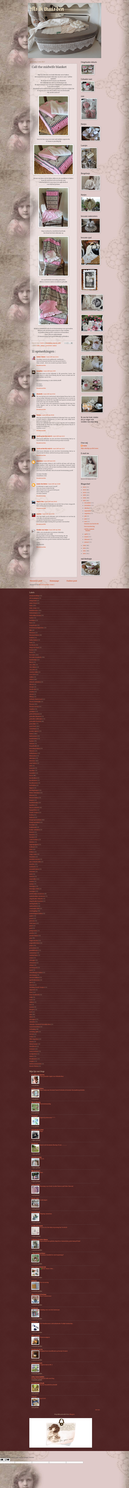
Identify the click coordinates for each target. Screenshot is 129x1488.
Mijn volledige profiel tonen (89, 448)
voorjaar (32, 1049)
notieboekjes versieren (36, 894)
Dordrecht (32, 689)
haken (55, 345)
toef (30, 1012)
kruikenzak (33, 827)
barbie (31, 618)
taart (31, 999)
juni (85, 519)
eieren (31, 694)
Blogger (71, 1414)
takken (31, 1002)
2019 (84, 495)
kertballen (32, 785)
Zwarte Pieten (33, 1066)
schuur (31, 965)
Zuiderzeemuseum (35, 1064)
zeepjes (31, 1061)
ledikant (32, 847)
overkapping (33, 911)
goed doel (48, 345)
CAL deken (32, 667)
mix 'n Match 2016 (35, 862)
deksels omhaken (35, 682)
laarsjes (32, 837)
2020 (84, 492)
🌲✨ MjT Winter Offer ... (47, 1268)
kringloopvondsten (35, 820)
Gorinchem (33, 729)
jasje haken (33, 763)
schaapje (32, 960)
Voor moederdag (89, 526)
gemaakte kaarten (35, 721)
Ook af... (42, 1158)
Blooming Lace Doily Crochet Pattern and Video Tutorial (56, 1186)
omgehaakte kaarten (36, 901)
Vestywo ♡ (34, 1322)
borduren (32, 645)
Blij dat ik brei (35, 1171)
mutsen (31, 876)
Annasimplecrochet (37, 1130)
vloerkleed (32, 1046)
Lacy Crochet (35, 1185)
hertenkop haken (34, 748)
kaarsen (32, 768)
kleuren (31, 795)
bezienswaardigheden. (36, 628)
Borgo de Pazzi (34, 647)
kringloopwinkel (34, 822)
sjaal (31, 970)
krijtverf (32, 817)
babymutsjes (33, 613)
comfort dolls (33, 672)
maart (86, 537)
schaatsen (32, 963)
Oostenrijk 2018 (34, 908)
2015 (84, 548)
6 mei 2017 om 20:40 (50, 501)
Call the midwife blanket (89, 529)
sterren (31, 985)
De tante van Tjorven (37, 1075)
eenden (31, 692)
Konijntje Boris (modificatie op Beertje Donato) (54, 1351)
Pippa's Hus (40, 501)
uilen (31, 1017)
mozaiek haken (34, 869)
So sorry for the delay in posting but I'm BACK (53, 1227)
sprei (31, 982)
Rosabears (34, 1143)
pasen (31, 918)
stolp (31, 997)
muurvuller (33, 879)
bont (30, 642)
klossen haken (34, 797)
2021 (84, 490)
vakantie (32, 1022)
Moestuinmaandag (45, 1104)
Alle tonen (97, 1409)
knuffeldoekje (33, 802)
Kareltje (32, 770)
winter (31, 1056)
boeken (31, 637)
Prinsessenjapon (45, 1337)
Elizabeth (39, 394)
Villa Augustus (34, 1039)
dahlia (31, 677)
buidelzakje (33, 660)
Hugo (41, 1131)
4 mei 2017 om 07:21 (49, 394)
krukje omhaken (34, 830)
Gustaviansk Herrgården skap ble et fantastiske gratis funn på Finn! (60, 1241)
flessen (31, 704)
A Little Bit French (37, 1226)
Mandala (32, 857)
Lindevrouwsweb (36, 1363)
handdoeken (33, 738)
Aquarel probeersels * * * (47, 1117)
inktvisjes (32, 758)
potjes (31, 945)
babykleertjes (33, 610)
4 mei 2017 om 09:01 (48, 415)
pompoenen (33, 931)
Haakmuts (34, 1308)
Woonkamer (33, 1059)
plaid (31, 926)
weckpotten (33, 1054)
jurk (30, 766)
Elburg (31, 696)
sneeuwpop (33, 975)
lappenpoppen (33, 844)
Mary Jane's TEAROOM (38, 1267)
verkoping (32, 1029)
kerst (31, 775)
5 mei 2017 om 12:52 (49, 461)
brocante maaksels (35, 657)
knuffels (32, 805)
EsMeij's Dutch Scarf (35, 699)
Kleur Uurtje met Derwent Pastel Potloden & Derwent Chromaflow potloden (62, 1090)
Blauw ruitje (35, 1198)
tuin (30, 1014)
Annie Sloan (33, 603)
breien (31, 650)
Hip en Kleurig (35, 1102)
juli (85, 516)
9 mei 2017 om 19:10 (55, 530)
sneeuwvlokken (34, 977)
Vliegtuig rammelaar (46, 1213)
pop (30, 938)
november (87, 505)
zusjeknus (39, 461)
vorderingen (43, 1200)
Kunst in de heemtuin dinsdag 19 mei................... (53, 1145)
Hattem (31, 743)
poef (30, 928)
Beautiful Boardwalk (37, 1383)
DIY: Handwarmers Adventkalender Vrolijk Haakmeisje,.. (56, 1323)
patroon (32, 921)
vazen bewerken (34, 1027)
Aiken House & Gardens (38, 1294)
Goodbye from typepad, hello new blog (42, 1378)
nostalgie (32, 891)
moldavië (32, 867)
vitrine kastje (33, 1044)
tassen (31, 1007)
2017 (84, 500)
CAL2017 (32, 669)
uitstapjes (32, 1019)
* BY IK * (34, 1397)
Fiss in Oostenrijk (35, 701)
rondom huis (33, 955)
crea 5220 (32, 674)
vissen (31, 1041)
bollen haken (33, 640)
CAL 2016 (32, 665)
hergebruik (33, 746)
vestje (31, 1036)
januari (86, 542)
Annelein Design (36, 1157)
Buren (31, 662)
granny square (34, 731)
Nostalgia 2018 (34, 889)
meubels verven (34, 859)
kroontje (32, 825)
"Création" (34, 1116)
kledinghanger (34, 790)
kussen (31, 832)
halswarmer (33, 736)
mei (85, 521)
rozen (31, 958)
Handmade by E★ (37, 1349)
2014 (84, 551)
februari (87, 539)
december (87, 503)
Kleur (41, 1172)
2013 (84, 553)
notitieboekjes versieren (37, 896)
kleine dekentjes (34, 793)
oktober (87, 508)
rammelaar (33, 953)
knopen (31, 800)
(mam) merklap (34, 595)
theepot (31, 1009)
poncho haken (33, 935)
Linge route (33, 854)
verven (31, 1034)
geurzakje (32, 724)
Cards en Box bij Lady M (44, 436)
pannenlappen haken (36, 913)
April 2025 (43, 1398)
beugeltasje (33, 625)
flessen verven (34, 706)
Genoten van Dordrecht (91, 524)
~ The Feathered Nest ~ (38, 1253)
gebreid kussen (34, 714)
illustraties (32, 756)
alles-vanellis (35, 1336)
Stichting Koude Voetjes (37, 987)
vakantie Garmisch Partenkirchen (40, 1024)
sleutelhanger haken (36, 972)
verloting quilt (33, 1032)
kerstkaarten (33, 783)
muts (31, 874)
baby (38, 345)
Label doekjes (33, 839)
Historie (32, 751)
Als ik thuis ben (47, 8)
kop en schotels (34, 807)
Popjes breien (33, 940)
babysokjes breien (35, 615)
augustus (87, 513)
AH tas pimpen (34, 598)
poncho (31, 933)
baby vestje (33, 608)
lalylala (31, 842)
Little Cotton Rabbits (37, 1377)
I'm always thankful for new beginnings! (51, 1255)
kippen (31, 788)
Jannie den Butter (41, 484)
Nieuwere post (36, 581)
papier (31, 916)
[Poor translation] (7, 1459)
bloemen (32, 632)
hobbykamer (33, 753)
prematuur (32, 948)
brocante (32, 655)
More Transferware (45, 1296)
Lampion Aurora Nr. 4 (46, 1364)
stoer (31, 992)
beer (31, 623)
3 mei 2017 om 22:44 (52, 357)
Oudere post (71, 581)
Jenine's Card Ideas (37, 1088)
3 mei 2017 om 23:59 (49, 371)
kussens (32, 834)
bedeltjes (32, 620)
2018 (84, 498)
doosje (31, 687)
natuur (31, 884)
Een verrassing (44, 1282)
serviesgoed (33, 967)
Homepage (54, 581)
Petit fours (32, 923)
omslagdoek (33, 903)
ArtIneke (34, 1281)
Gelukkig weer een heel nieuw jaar (50, 1310)
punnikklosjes (33, 950)
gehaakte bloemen (35, 716)
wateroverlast (33, 1051)
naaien (31, 881)
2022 (84, 487)
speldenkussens (34, 980)
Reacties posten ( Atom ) (46, 584)
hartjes (31, 741)
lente (31, 849)
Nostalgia (32, 886)
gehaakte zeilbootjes (36, 719)
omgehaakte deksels (36, 898)
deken (43, 345)
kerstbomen (33, 780)
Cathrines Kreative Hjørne (39, 1239)
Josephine (39, 371)
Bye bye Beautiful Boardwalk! (48, 1384)
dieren (31, 684)
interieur (32, 761)
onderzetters (33, 906)
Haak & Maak (35, 1212)
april (86, 534)
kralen (31, 815)
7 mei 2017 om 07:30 (48, 514)
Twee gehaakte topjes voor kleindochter (52, 1076)
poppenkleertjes (34, 943)
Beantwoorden (41, 365)
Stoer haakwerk (34, 995)
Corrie (85, 446)
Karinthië (32, 773)
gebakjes (32, 711)
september (87, 511)
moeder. (32, 864)
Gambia (32, 709)
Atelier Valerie (40, 357)
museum (32, 871)
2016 (84, 545)
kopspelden (33, 810)
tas (30, 1004)
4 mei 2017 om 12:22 (58, 436)
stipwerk (32, 990)
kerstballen (33, 778)
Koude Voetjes (34, 812)
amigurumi (33, 600)
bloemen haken (34, 635)
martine (38, 514)
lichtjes (31, 852)
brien (31, 652)
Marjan (38, 415)
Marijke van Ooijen (42, 530)
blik (30, 630)
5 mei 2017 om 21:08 (54, 484)
